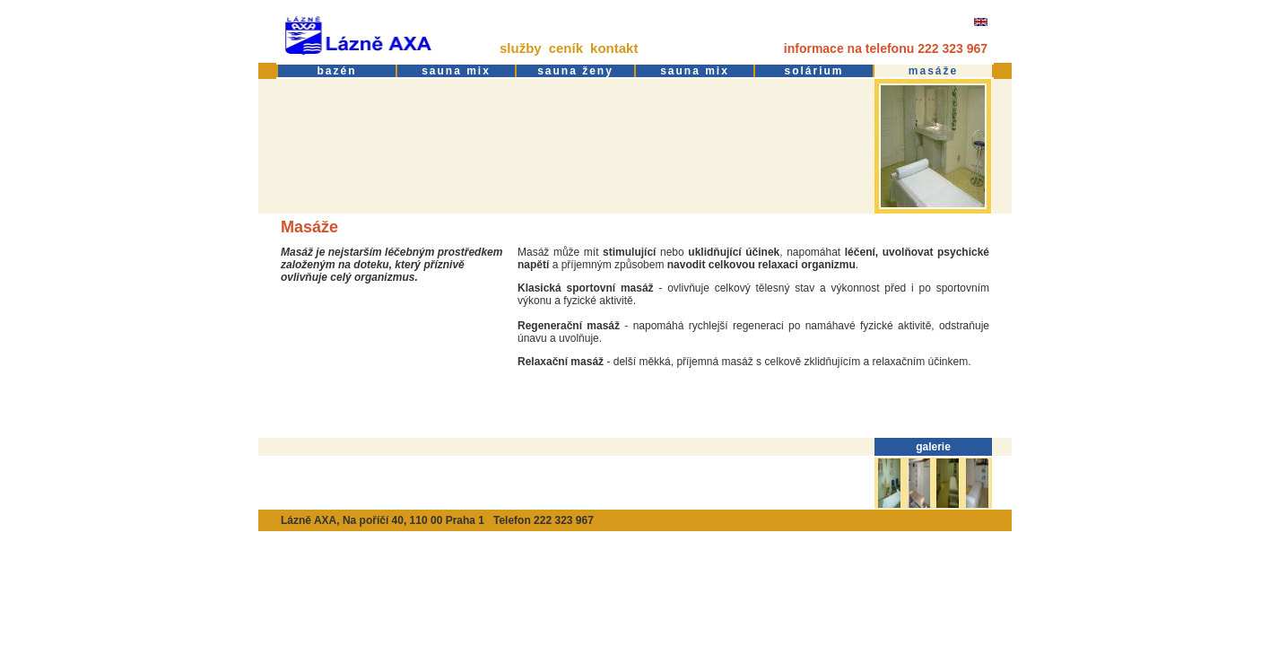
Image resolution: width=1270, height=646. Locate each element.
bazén (336, 71)
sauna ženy (575, 71)
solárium (813, 71)
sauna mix (456, 71)
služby (521, 48)
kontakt (614, 48)
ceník (566, 48)
